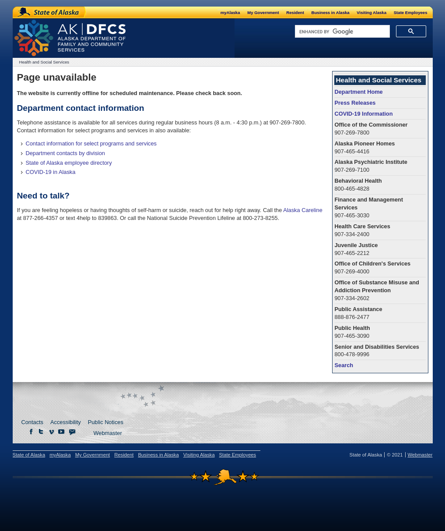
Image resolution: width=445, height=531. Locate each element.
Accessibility (65, 422)
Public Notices (105, 422)
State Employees (410, 12)
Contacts (32, 422)
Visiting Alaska (371, 12)
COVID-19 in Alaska (51, 172)
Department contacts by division (65, 153)
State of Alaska (50, 12)
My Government (263, 12)
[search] (341, 31)
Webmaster (108, 433)
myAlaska (230, 12)
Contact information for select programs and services (91, 143)
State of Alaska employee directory (69, 162)
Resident (295, 12)
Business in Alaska (331, 12)
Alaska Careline (302, 210)
